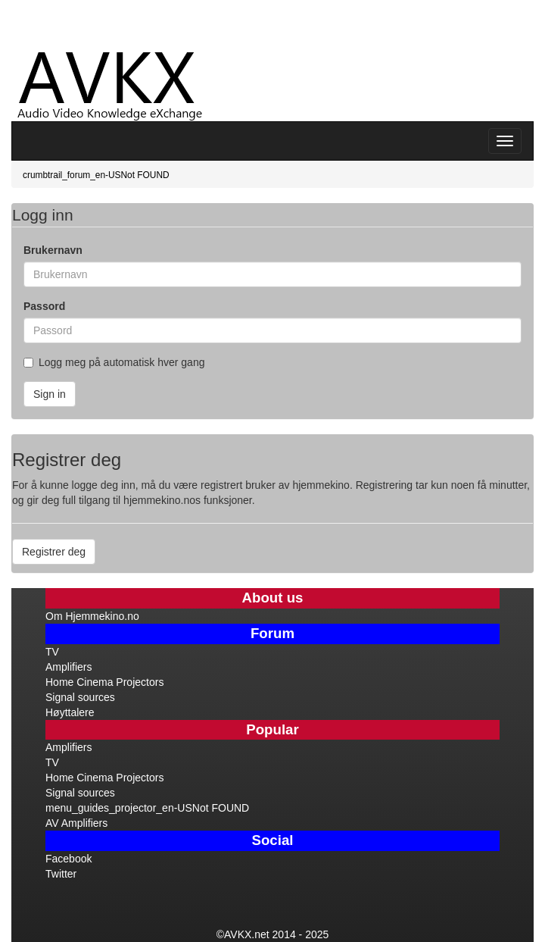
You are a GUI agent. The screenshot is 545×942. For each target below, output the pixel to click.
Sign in (49, 394)
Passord (44, 306)
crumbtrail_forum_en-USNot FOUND (96, 175)
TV (52, 652)
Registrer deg (54, 552)
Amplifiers (68, 667)
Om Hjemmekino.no (92, 616)
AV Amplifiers (76, 823)
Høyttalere (70, 712)
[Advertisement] (177, 22)
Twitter (60, 874)
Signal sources (80, 697)
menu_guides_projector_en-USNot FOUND (147, 808)
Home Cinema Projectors (104, 682)
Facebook (68, 859)
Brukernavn (53, 250)
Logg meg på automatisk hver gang (113, 362)
